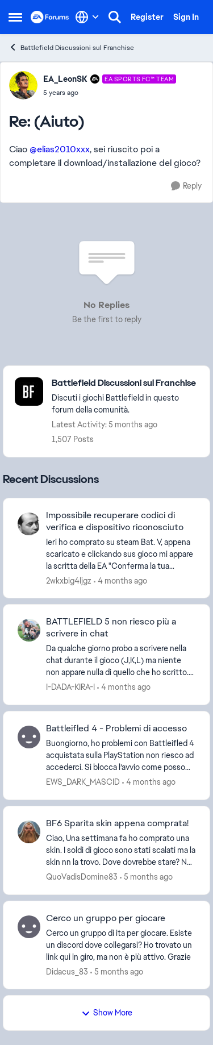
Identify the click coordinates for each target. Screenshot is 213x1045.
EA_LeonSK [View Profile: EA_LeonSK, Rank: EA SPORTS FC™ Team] (65, 79)
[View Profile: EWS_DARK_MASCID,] (29, 737)
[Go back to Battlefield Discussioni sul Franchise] (125, 383)
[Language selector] (87, 17)
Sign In (186, 17)
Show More (106, 1012)
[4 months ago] (120, 580)
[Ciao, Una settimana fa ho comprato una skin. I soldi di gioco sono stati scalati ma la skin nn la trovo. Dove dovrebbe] (120, 850)
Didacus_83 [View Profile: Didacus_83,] (67, 971)
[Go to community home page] (50, 17)
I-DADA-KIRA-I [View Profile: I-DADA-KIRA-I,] (70, 687)
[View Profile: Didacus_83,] (29, 926)
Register (147, 17)
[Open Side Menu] (15, 17)
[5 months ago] (146, 877)
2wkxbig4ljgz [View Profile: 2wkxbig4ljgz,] (68, 580)
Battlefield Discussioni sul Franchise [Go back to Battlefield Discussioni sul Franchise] (71, 47)
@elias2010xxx (60, 149)
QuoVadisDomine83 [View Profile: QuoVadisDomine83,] (82, 877)
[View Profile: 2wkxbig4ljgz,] (29, 524)
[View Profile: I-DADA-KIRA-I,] (29, 630)
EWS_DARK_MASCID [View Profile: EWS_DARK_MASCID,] (83, 782)
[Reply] (186, 186)
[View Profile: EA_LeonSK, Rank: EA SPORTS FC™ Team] (23, 85)
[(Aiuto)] (109, 93)
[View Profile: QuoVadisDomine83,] (29, 832)
